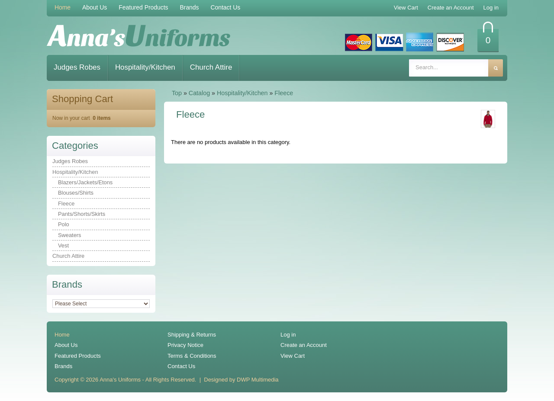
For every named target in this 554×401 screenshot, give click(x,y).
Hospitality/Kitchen (145, 67)
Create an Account (303, 345)
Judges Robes (77, 67)
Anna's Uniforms (120, 379)
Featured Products (143, 7)
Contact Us (226, 7)
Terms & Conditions (191, 356)
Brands (189, 7)
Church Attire (211, 67)
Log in (288, 334)
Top (177, 93)
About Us (94, 7)
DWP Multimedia (257, 379)
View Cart (292, 356)
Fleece (283, 93)
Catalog (199, 93)
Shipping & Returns (191, 334)
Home (63, 7)
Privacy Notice (185, 345)
